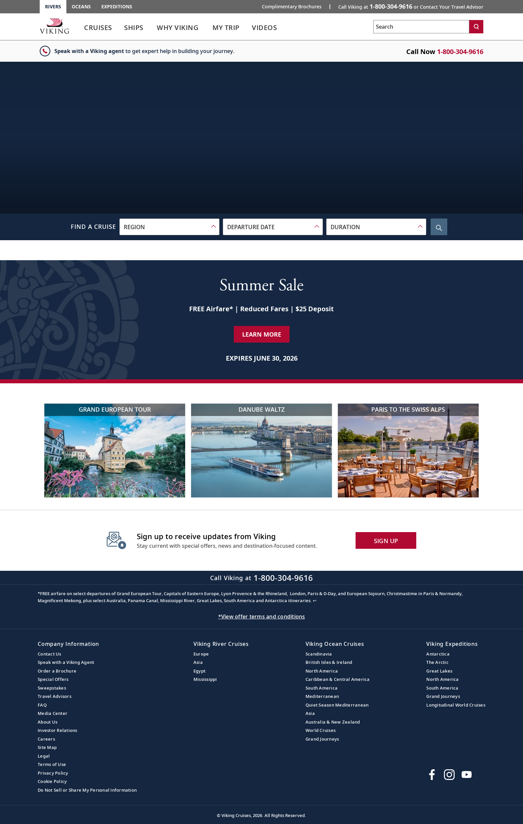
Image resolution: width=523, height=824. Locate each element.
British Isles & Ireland (329, 662)
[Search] (476, 26)
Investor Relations (57, 730)
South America (322, 688)
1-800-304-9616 (460, 51)
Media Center (52, 713)
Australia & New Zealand (333, 722)
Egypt (199, 671)
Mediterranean (322, 696)
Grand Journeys (322, 739)
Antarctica (438, 654)
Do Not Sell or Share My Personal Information (87, 790)
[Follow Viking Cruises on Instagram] (449, 774)
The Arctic (437, 662)
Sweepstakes (52, 688)
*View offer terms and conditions (261, 616)
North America (322, 671)
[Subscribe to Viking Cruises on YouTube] (466, 774)
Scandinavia (319, 654)
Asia (198, 662)
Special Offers (53, 679)
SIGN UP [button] (386, 541)
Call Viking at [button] (410, 6)
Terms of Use (52, 764)
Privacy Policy (53, 773)
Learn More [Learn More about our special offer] (261, 334)
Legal (44, 756)
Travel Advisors (54, 696)
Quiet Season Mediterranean (337, 705)
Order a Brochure (57, 671)
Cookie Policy (52, 781)
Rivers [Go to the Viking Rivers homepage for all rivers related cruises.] (53, 6)
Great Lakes (439, 671)
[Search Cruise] (439, 227)
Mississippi (205, 679)
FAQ (42, 705)
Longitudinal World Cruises (455, 705)
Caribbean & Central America (338, 679)
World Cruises (321, 730)
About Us (47, 722)
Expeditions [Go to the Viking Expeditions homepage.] (116, 6)
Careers (46, 739)
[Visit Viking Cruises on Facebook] (432, 774)
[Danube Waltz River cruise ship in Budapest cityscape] (261, 450)
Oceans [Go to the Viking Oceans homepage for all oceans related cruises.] (81, 6)
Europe (201, 654)
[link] (98, 29)
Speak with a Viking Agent (66, 662)
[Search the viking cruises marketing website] (421, 26)
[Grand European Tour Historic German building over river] (114, 450)
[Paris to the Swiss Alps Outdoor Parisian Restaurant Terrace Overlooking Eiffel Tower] (408, 450)
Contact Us (49, 654)
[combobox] (169, 227)
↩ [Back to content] (315, 600)
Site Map (47, 747)
